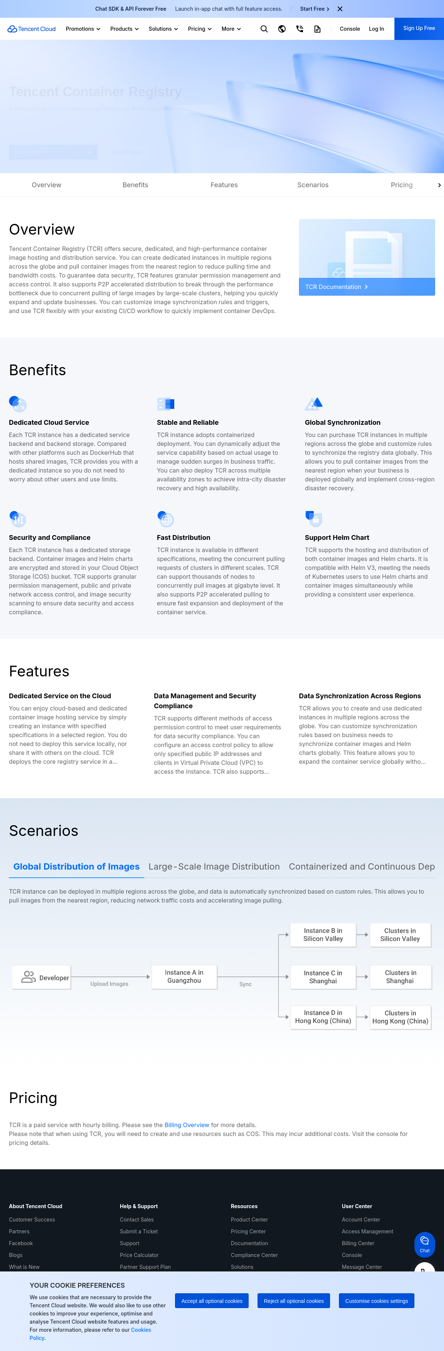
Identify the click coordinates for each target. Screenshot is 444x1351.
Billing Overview (187, 1125)
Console (352, 1255)
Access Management (367, 1231)
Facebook (21, 1243)
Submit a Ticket (139, 1231)
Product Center (249, 1219)
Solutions (242, 1267)
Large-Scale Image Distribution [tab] (214, 866)
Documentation (249, 1243)
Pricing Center (248, 1231)
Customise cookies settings (376, 1301)
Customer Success (32, 1219)
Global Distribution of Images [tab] (76, 866)
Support (129, 1243)
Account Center (361, 1219)
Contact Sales (137, 1219)
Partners (19, 1231)
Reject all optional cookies (294, 1301)
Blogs (16, 1255)
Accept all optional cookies (211, 1301)
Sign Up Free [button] (419, 28)
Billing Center (358, 1243)
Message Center (362, 1267)
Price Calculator (139, 1255)
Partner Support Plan (145, 1267)
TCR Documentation (336, 286)
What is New (24, 1267)
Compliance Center (254, 1255)
